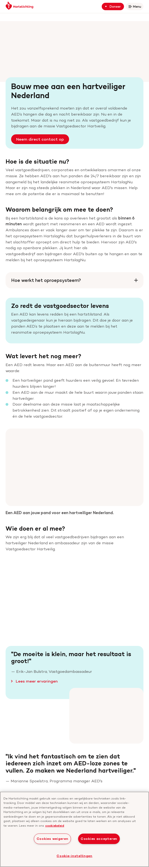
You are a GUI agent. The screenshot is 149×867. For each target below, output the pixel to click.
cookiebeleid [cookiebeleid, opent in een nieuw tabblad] (54, 825)
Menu (135, 7)
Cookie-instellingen (74, 856)
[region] (74, 829)
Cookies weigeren (52, 839)
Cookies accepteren (99, 839)
